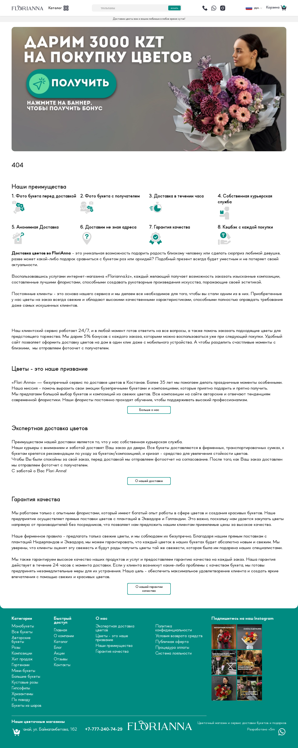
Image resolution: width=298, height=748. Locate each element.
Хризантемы (22, 694)
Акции (59, 653)
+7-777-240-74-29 (103, 729)
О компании (64, 636)
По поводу (21, 700)
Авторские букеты (21, 640)
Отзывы (60, 659)
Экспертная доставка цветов (115, 628)
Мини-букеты (23, 671)
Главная (60, 630)
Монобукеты (23, 626)
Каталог (61, 642)
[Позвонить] (205, 8)
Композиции (22, 653)
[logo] (27, 8)
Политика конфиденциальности (173, 628)
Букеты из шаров (26, 706)
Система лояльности (173, 653)
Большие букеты (26, 677)
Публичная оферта (172, 642)
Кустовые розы (25, 682)
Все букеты (22, 632)
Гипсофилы (21, 688)
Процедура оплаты (172, 648)
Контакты (62, 665)
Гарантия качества (112, 652)
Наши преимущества (114, 646)
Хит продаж (22, 659)
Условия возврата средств (179, 636)
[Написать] (213, 8)
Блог (58, 648)
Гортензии (20, 665)
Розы (16, 648)
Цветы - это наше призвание (112, 638)
